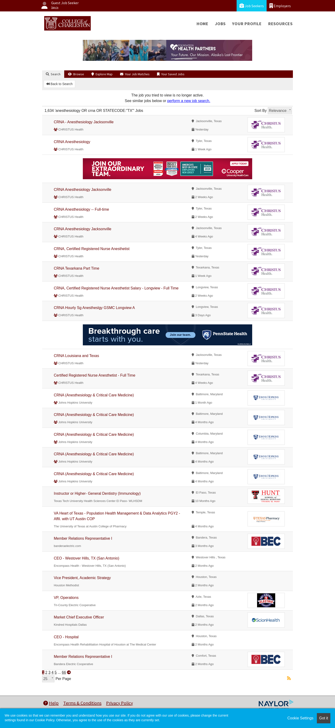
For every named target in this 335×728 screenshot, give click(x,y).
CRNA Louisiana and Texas (76, 356)
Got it (323, 718)
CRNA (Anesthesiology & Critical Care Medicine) (94, 395)
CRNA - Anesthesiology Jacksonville (84, 122)
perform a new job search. (188, 101)
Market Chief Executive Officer (79, 617)
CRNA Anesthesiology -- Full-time (81, 209)
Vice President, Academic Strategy (82, 578)
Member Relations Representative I (83, 538)
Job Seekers (251, 6)
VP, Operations (66, 598)
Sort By (261, 111)
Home (202, 23)
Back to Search (59, 84)
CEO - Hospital (66, 637)
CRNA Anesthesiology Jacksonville (82, 190)
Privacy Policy (119, 703)
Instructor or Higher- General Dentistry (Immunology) (97, 493)
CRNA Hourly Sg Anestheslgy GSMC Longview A (94, 308)
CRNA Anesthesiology (72, 142)
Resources (280, 23)
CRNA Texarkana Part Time (76, 268)
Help (51, 703)
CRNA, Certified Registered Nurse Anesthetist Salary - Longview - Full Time (116, 288)
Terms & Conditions (82, 703)
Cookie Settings (300, 718)
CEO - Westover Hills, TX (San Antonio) (86, 558)
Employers (280, 6)
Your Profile (247, 23)
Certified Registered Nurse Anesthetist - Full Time (94, 375)
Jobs (220, 23)
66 (64, 672)
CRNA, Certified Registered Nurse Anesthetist (91, 249)
